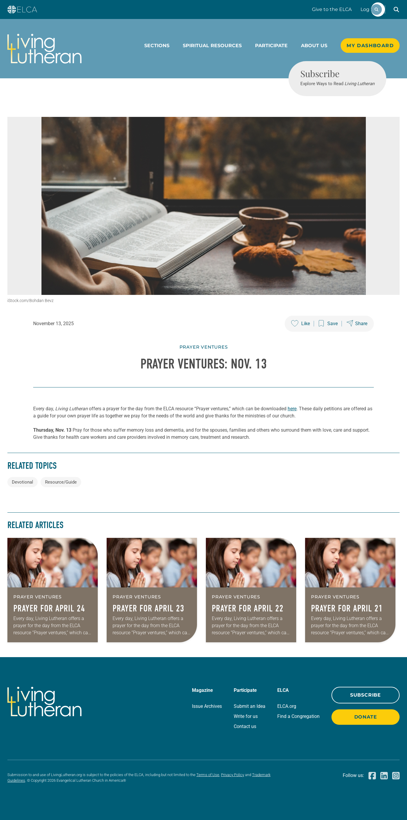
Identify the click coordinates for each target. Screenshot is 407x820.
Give (332, 9)
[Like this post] (300, 323)
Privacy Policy (232, 775)
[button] (396, 9)
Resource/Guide (61, 482)
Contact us (245, 726)
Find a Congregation (298, 716)
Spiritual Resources (212, 45)
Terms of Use (207, 775)
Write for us (246, 716)
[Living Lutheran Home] (44, 48)
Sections (156, 45)
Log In (367, 9)
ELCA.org (286, 706)
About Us (314, 45)
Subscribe (365, 695)
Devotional (22, 482)
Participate (271, 45)
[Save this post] (328, 323)
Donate (365, 717)
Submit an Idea (249, 706)
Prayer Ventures (204, 347)
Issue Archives (207, 706)
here (292, 408)
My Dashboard (370, 45)
